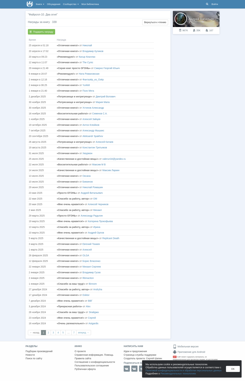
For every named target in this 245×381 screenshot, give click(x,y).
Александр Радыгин (92, 215)
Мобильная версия (186, 346)
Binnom (93, 283)
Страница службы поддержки (140, 354)
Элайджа (94, 312)
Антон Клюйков (91, 125)
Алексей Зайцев (91, 119)
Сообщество (71, 4)
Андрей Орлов (96, 232)
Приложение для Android (189, 352)
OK (233, 369)
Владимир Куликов (93, 51)
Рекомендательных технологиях (178, 373)
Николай (87, 45)
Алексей (87, 249)
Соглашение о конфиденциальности (95, 362)
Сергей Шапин (154, 358)
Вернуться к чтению (155, 22)
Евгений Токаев (91, 244)
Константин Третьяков (95, 147)
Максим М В (99, 164)
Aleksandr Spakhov (93, 136)
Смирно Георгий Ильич (107, 68)
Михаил (97, 210)
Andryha (97, 289)
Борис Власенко (91, 261)
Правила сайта (83, 358)
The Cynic (88, 62)
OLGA (86, 255)
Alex (88, 306)
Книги (40, 4)
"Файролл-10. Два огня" (43, 14)
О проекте (80, 351)
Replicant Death (110, 238)
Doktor (86, 295)
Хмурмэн (87, 153)
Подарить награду (41, 31)
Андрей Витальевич (92, 193)
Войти (214, 4)
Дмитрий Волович (106, 96)
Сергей (92, 317)
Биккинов (88, 181)
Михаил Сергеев (92, 266)
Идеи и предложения (135, 351)
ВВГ (90, 300)
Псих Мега (88, 90)
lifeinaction (88, 278)
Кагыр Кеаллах (87, 56)
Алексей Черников (98, 204)
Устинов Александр (93, 107)
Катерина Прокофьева (100, 221)
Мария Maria (103, 102)
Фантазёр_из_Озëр (93, 79)
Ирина (96, 227)
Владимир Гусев (92, 272)
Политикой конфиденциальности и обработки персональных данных (183, 370)
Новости (30, 354)
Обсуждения (53, 4)
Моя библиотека (90, 4)
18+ (174, 357)
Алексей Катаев (104, 142)
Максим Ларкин (110, 170)
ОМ (95, 198)
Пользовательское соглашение (92, 365)
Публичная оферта (85, 369)
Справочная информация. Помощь (94, 354)
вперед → (83, 332)
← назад (34, 332)
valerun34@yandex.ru (114, 159)
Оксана (87, 176)
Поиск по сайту (34, 358)
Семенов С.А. (99, 113)
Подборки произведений (39, 351)
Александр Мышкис (93, 130)
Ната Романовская (89, 73)
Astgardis (93, 323)
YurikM (86, 85)
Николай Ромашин (93, 187)
